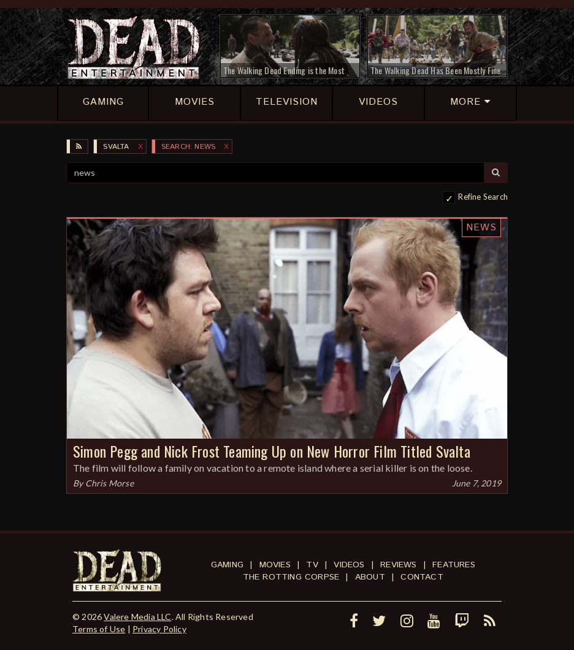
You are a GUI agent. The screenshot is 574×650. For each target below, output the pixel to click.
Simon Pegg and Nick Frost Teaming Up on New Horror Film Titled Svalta (271, 451)
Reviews (398, 565)
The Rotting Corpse (291, 577)
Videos (349, 565)
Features (453, 565)
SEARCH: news (188, 147)
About (370, 577)
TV (312, 565)
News (481, 228)
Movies (275, 565)
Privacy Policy (159, 629)
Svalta (116, 147)
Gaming (227, 565)
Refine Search (483, 197)
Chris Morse (109, 483)
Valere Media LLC (137, 616)
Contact (421, 577)
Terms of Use (98, 629)
